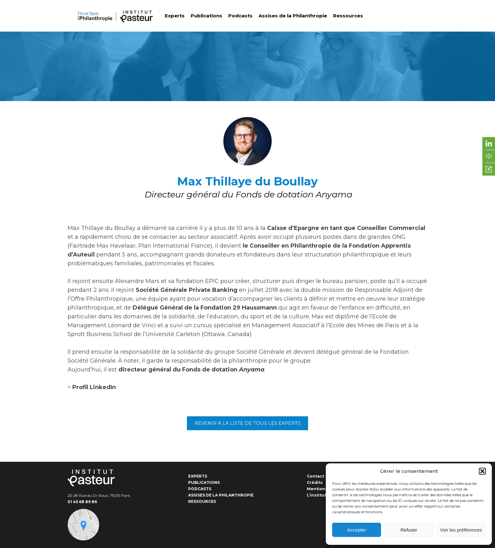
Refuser (409, 530)
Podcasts (240, 16)
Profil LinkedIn (94, 387)
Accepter (356, 530)
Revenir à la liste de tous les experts (247, 423)
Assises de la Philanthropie (293, 16)
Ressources (348, 16)
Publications (206, 16)
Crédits (315, 482)
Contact (315, 476)
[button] (482, 471)
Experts (175, 16)
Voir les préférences (461, 530)
